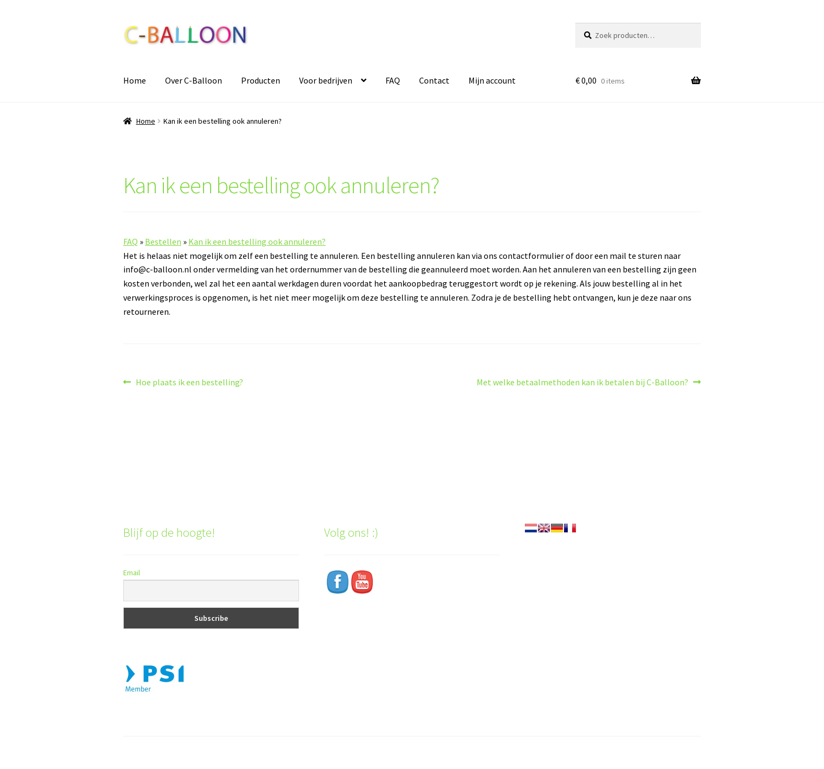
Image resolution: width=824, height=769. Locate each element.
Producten (260, 80)
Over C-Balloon (193, 80)
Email (131, 572)
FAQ (392, 80)
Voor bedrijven (325, 80)
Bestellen (163, 241)
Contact (434, 80)
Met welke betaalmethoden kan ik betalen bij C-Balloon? (582, 383)
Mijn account (492, 80)
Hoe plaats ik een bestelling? (189, 383)
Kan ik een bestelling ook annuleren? (257, 241)
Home (134, 80)
